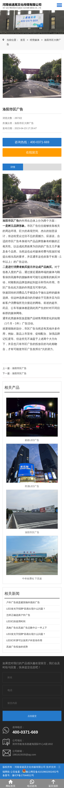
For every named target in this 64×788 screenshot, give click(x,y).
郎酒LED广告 (32, 486)
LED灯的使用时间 (15, 621)
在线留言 (32, 152)
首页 (22, 40)
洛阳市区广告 (19, 368)
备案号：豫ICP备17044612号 (18, 775)
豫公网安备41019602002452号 (42, 771)
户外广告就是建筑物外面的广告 (23, 602)
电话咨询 (32, 783)
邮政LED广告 (32, 440)
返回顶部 (53, 783)
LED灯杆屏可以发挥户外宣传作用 (24, 640)
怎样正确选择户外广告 (18, 615)
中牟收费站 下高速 (32, 578)
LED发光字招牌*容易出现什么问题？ (25, 608)
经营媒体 (34, 40)
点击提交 (32, 716)
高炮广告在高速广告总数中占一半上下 (26, 627)
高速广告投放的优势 (17, 646)
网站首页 (10, 783)
